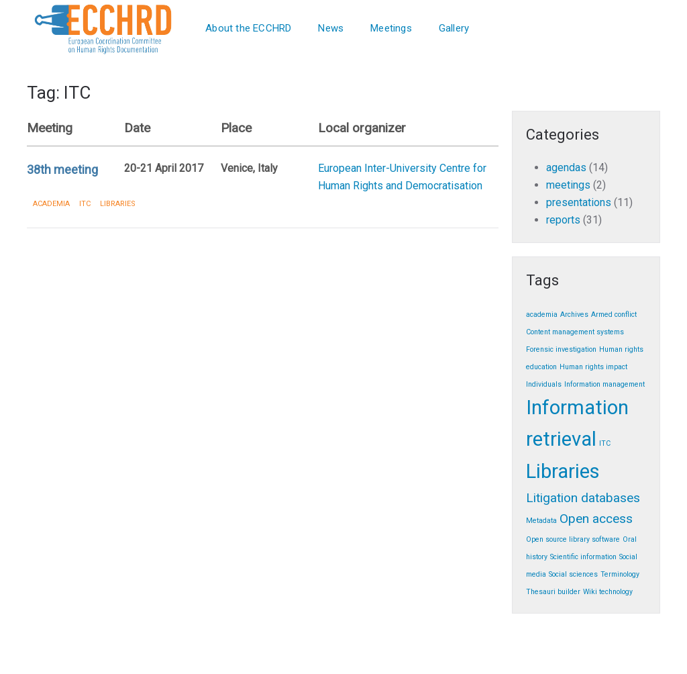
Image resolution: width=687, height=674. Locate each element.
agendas (566, 167)
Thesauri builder (553, 591)
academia (51, 203)
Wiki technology (608, 591)
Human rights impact (593, 367)
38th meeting (62, 169)
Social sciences (573, 574)
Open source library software (573, 539)
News (331, 28)
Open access (596, 518)
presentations (578, 202)
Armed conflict (614, 314)
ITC (85, 203)
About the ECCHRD (248, 28)
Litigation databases (583, 497)
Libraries (118, 203)
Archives (574, 314)
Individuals (544, 384)
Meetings (391, 28)
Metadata (541, 520)
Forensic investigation (561, 349)
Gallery (454, 28)
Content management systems (575, 332)
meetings (568, 185)
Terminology (619, 574)
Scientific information (583, 556)
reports (563, 219)
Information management (604, 384)
